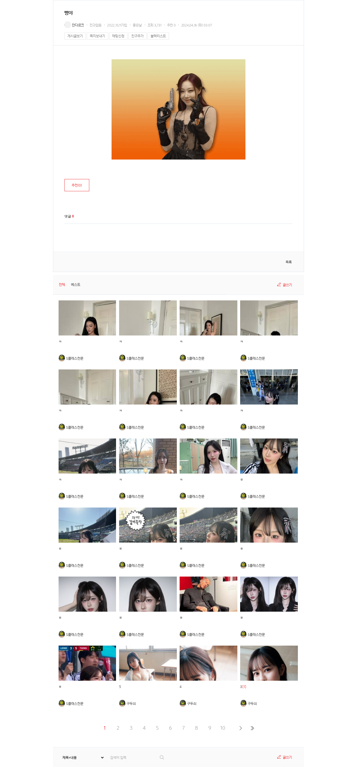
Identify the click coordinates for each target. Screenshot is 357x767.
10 (222, 728)
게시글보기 (75, 36)
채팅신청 (118, 36)
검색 (162, 757)
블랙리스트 (158, 36)
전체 (62, 285)
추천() (77, 185)
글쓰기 (287, 285)
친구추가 (137, 36)
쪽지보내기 (97, 36)
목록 (289, 262)
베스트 (75, 285)
